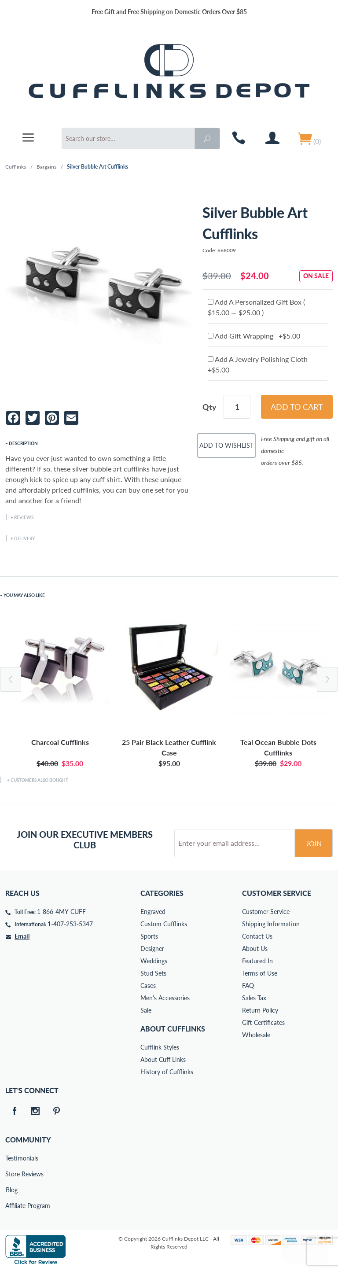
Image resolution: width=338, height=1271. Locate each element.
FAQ (248, 985)
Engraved (152, 911)
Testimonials (11, 1158)
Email (22, 936)
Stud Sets (153, 973)
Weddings (153, 961)
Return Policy (260, 1010)
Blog (12, 1190)
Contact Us (257, 936)
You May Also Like (24, 595)
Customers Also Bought (39, 780)
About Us (255, 948)
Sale (145, 1010)
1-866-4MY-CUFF (61, 911)
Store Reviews (11, 1174)
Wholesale (256, 1035)
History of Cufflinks (166, 1072)
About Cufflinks (172, 1028)
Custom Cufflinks (163, 924)
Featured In (257, 961)
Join (314, 843)
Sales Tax (254, 998)
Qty (209, 407)
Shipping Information (271, 924)
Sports (149, 936)
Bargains (46, 166)
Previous (10, 679)
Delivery (24, 538)
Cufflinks (15, 166)
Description (23, 443)
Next (327, 679)
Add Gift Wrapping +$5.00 (254, 336)
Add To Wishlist (226, 445)
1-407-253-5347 (70, 924)
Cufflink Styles (159, 1047)
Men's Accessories (165, 998)
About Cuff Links (163, 1059)
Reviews (23, 517)
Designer (152, 948)
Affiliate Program (11, 1205)
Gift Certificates (263, 1022)
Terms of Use (259, 973)
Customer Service (266, 911)
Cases (148, 985)
